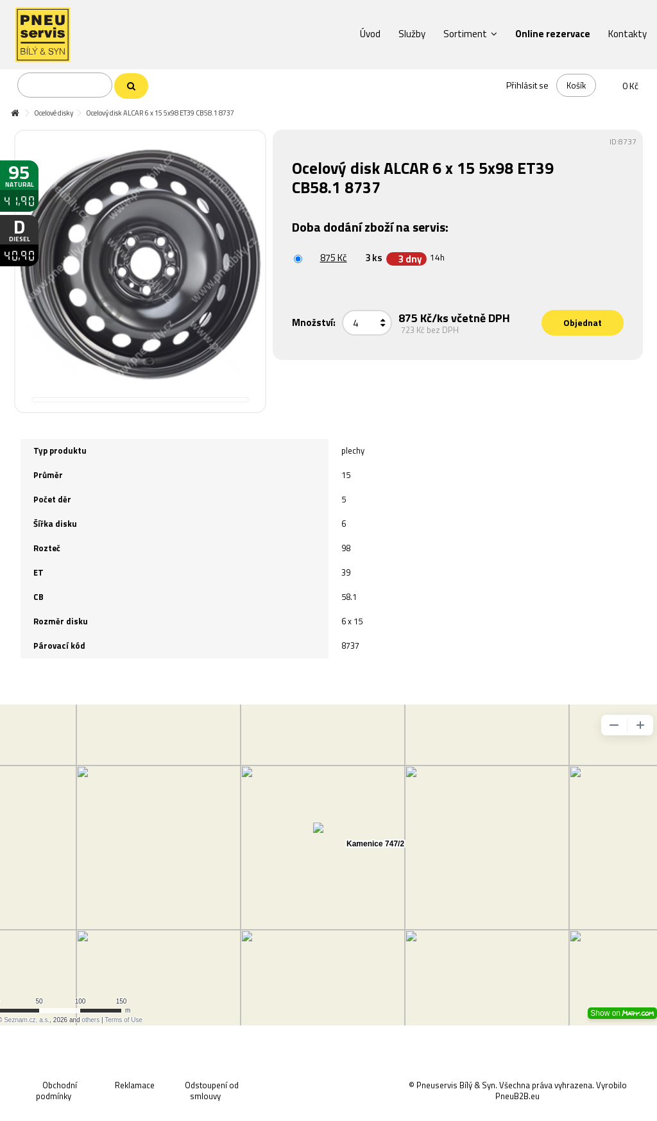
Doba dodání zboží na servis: (371, 227)
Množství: (314, 322)
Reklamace (135, 1085)
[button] (370, 33)
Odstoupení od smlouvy (212, 1090)
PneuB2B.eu (517, 1096)
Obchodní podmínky (57, 1090)
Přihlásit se (527, 85)
